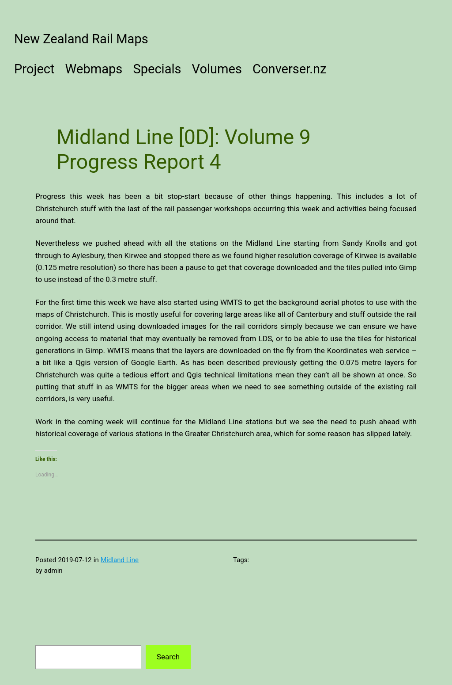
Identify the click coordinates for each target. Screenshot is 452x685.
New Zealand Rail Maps (81, 38)
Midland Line (120, 560)
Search (168, 656)
